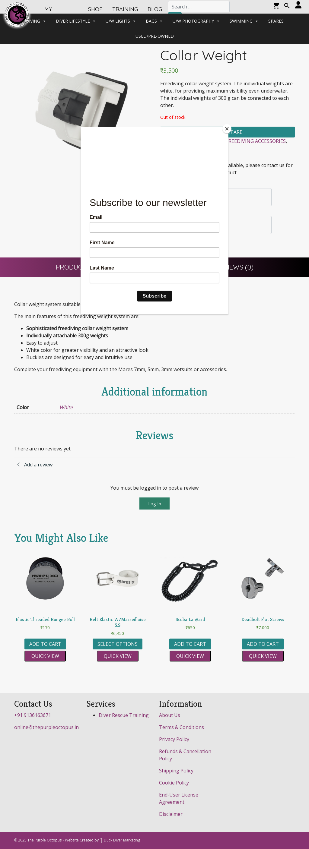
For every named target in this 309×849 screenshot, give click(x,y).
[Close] (226, 128)
